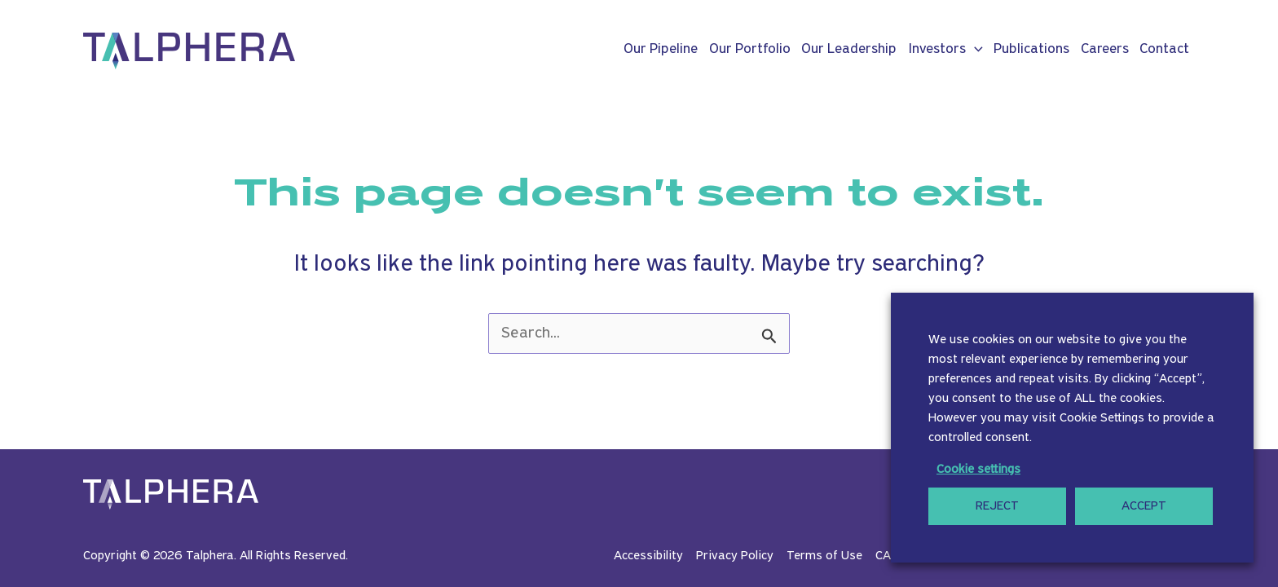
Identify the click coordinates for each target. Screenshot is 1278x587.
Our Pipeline (661, 49)
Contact (1164, 49)
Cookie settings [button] (978, 469)
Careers (1105, 49)
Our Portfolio (750, 49)
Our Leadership (849, 49)
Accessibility (648, 556)
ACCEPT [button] (1144, 506)
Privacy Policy (734, 556)
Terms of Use (824, 556)
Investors (945, 49)
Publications (1031, 49)
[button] (974, 49)
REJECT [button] (997, 506)
